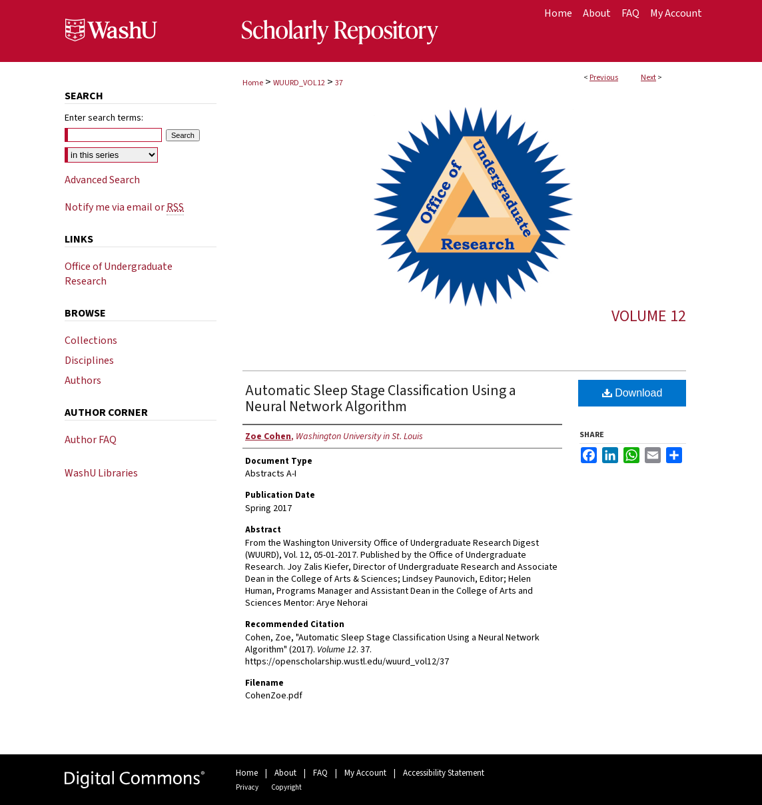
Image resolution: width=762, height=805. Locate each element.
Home (252, 83)
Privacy (247, 787)
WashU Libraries (101, 473)
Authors (83, 380)
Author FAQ (91, 439)
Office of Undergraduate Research (119, 274)
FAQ (320, 773)
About (285, 773)
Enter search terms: (104, 118)
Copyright (286, 787)
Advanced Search (102, 180)
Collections (91, 340)
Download (632, 393)
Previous (603, 77)
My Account (365, 773)
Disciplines (89, 360)
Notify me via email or (124, 207)
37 (339, 83)
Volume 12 (648, 316)
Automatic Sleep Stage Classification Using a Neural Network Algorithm (380, 398)
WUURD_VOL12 (299, 83)
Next (648, 77)
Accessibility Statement (443, 773)
